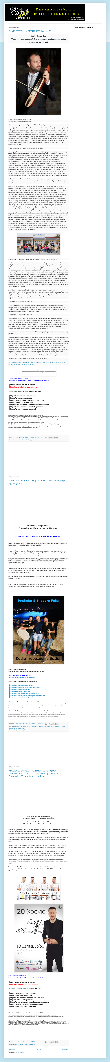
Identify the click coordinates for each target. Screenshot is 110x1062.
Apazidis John (16, 726)
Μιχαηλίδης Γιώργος (60, 726)
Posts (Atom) (19, 1052)
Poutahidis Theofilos (18, 1044)
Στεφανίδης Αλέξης (27, 440)
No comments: (39, 437)
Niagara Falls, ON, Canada (21, 730)
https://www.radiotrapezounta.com (21, 685)
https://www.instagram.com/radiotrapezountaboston (27, 695)
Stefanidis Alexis (17, 440)
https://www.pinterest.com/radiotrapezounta (24, 693)
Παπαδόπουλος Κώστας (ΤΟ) (16, 728)
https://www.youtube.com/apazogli (21, 697)
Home (39, 1049)
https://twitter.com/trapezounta (20, 691)
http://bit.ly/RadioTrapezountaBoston (22, 677)
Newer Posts (12, 1049)
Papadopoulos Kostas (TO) (38, 726)
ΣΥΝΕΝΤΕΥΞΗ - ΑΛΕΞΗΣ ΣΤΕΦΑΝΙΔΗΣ (29, 31)
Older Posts (65, 1049)
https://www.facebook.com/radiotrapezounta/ (25, 687)
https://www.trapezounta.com (20, 689)
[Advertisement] (38, 459)
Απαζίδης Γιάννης (49, 726)
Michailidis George (25, 726)
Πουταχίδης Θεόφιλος (29, 1044)
